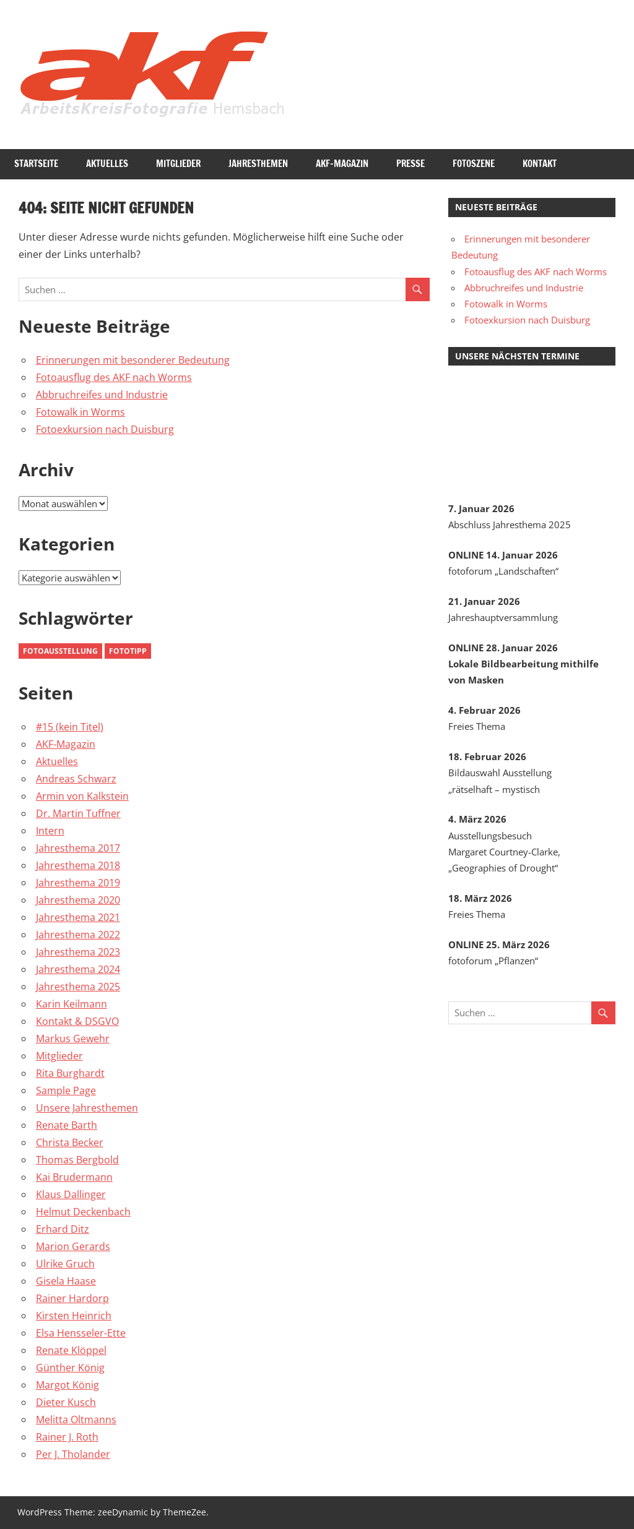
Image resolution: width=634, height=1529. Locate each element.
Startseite (36, 163)
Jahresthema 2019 (78, 882)
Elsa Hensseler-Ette (81, 1333)
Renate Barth (66, 1125)
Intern (50, 830)
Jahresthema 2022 (78, 934)
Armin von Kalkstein (82, 796)
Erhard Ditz (62, 1229)
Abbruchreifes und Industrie (102, 394)
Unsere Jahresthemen (87, 1108)
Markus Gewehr (73, 1038)
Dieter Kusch (66, 1402)
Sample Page (66, 1090)
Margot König (67, 1385)
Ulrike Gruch (65, 1263)
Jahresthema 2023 (78, 952)
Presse (410, 163)
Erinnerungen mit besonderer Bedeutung (133, 360)
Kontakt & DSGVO (77, 1021)
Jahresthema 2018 (78, 865)
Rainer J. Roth (67, 1437)
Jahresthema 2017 (78, 848)
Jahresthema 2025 (78, 986)
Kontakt (540, 163)
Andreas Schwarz (76, 779)
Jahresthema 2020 (78, 900)
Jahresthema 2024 (78, 969)
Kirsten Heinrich (73, 1315)
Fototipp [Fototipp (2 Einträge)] (128, 651)
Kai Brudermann (74, 1177)
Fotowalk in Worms (80, 412)
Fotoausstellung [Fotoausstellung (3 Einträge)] (60, 651)
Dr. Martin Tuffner (78, 813)
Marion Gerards (73, 1246)
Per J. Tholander (73, 1454)
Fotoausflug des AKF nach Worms (114, 377)
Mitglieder (178, 163)
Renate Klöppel (71, 1350)
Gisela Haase (66, 1281)
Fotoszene (474, 163)
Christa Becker (69, 1142)
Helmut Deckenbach (83, 1211)
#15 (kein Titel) (69, 727)
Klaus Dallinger (71, 1194)
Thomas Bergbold (77, 1160)
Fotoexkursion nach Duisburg (105, 429)
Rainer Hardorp (72, 1298)
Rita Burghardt (70, 1073)
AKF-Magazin (342, 163)
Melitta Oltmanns (76, 1419)
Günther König (70, 1367)
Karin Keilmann (71, 1004)
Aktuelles (107, 163)
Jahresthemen (258, 163)
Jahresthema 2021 (78, 917)
